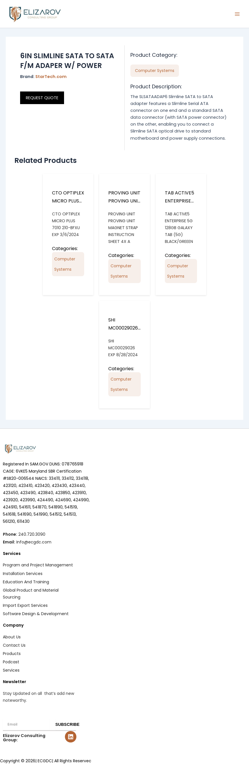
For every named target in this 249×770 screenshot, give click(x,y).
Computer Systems (64, 264)
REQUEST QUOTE (42, 98)
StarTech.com (51, 76)
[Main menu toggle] (237, 14)
